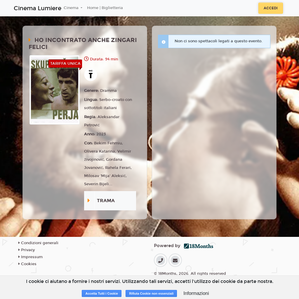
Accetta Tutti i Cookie (101, 293)
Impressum (30, 257)
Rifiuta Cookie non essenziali (151, 293)
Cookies (27, 264)
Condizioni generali (38, 243)
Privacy (26, 250)
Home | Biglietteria (105, 8)
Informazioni (196, 293)
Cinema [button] (72, 8)
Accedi (271, 8)
